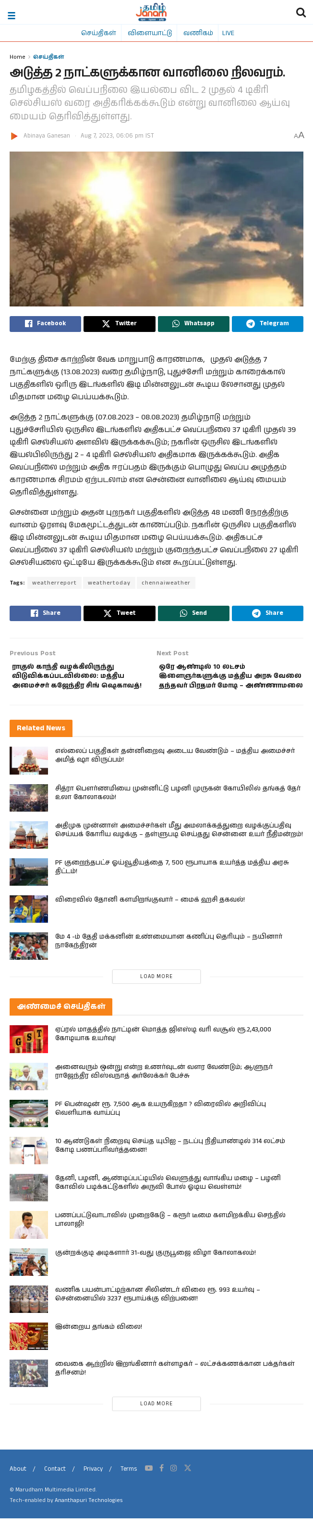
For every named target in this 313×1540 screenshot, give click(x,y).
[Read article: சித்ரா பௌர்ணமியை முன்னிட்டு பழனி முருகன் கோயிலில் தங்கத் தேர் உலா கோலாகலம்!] (29, 819)
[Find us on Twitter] (188, 1490)
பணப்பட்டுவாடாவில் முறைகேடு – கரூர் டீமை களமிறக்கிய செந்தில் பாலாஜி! (170, 1241)
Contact (55, 1490)
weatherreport (54, 585)
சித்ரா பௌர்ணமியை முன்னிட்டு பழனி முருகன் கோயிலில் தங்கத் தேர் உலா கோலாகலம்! (178, 814)
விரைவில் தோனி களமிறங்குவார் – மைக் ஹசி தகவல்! (150, 921)
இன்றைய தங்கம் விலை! (98, 1348)
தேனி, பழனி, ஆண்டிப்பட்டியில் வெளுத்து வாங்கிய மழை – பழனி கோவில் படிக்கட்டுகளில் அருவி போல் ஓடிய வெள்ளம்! (168, 1204)
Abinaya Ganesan (47, 135)
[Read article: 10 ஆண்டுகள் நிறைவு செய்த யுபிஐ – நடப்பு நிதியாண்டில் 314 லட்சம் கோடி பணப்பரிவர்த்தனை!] (29, 1172)
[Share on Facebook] (45, 325)
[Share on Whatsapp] (193, 325)
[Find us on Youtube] (149, 1490)
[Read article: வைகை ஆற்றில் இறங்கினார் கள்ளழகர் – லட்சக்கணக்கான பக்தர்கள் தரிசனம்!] (29, 1395)
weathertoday (109, 585)
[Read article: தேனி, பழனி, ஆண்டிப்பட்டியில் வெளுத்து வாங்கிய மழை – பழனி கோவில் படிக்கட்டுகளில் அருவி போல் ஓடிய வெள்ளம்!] (29, 1209)
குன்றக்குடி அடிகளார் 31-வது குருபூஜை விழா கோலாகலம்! (155, 1274)
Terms (128, 1490)
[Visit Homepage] (151, 12)
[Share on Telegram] (267, 325)
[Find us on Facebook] (161, 1490)
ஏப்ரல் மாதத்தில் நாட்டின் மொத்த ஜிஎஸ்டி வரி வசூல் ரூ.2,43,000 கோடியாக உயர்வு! (163, 1055)
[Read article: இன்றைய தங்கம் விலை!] (29, 1358)
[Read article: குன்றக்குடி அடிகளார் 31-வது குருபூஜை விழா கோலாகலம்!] (29, 1283)
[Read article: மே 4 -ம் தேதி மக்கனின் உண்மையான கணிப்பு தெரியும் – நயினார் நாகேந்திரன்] (29, 967)
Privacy (93, 1490)
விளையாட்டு (150, 33)
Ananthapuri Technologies (88, 1522)
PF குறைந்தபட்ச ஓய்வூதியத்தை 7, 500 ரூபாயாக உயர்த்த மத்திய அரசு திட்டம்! (172, 888)
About (18, 1490)
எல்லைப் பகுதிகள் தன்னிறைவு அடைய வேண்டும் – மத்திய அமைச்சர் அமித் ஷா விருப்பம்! (175, 777)
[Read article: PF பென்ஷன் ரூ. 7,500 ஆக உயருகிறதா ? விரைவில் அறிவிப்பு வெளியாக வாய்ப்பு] (29, 1134)
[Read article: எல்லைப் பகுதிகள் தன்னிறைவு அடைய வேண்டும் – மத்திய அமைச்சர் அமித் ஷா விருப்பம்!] (29, 782)
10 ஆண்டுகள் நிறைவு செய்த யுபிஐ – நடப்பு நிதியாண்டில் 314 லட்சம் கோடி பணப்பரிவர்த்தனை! (170, 1167)
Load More (156, 998)
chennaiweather (166, 585)
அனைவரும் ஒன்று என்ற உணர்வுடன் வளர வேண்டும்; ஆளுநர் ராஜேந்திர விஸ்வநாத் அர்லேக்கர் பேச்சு (164, 1092)
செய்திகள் (98, 33)
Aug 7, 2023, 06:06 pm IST (117, 135)
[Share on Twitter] (119, 325)
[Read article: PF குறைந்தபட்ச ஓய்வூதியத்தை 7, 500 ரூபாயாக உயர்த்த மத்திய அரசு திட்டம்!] (29, 893)
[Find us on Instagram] (173, 1490)
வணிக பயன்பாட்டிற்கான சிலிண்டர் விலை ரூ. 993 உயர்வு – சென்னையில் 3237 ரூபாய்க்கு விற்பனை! (157, 1315)
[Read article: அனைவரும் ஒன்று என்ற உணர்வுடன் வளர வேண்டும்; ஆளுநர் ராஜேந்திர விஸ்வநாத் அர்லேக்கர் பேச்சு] (29, 1097)
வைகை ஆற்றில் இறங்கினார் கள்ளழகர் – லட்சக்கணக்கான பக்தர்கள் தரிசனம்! (175, 1390)
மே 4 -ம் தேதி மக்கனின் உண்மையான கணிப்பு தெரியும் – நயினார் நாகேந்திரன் (168, 963)
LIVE (228, 33)
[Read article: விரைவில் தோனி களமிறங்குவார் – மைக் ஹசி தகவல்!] (29, 930)
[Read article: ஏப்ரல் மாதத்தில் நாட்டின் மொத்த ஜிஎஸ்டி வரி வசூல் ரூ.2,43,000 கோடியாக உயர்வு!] (29, 1060)
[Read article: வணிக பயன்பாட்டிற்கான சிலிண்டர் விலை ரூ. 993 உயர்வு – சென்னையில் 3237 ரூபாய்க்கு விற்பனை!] (29, 1320)
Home (17, 56)
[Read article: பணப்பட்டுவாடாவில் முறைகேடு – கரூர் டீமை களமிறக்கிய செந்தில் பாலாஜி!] (29, 1246)
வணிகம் (198, 33)
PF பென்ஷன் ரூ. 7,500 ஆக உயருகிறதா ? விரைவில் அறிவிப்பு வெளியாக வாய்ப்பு (160, 1129)
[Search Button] (301, 12)
